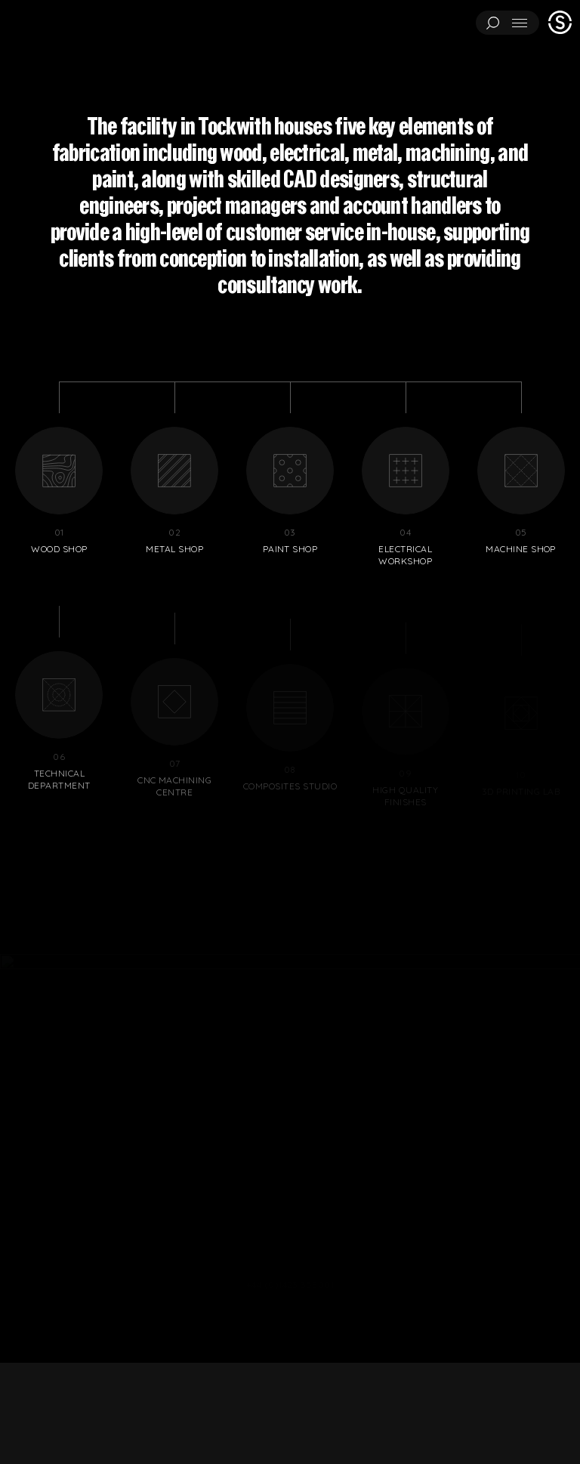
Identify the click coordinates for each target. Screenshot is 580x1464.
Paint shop (290, 490)
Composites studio (290, 734)
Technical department (59, 738)
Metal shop (175, 490)
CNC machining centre (175, 739)
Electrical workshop (405, 497)
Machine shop (520, 490)
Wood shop (59, 490)
